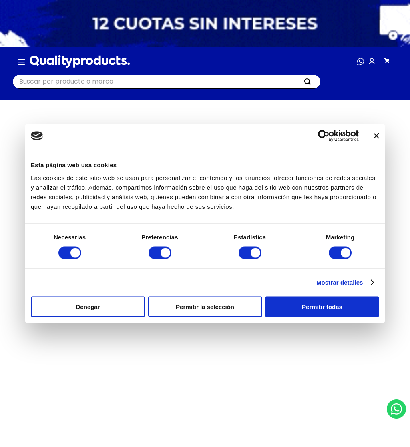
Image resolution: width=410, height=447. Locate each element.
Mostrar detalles (339, 282)
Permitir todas (322, 306)
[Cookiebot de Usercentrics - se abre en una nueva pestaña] (324, 136)
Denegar (88, 306)
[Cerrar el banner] (376, 136)
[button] (21, 61)
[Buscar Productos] (309, 81)
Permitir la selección (205, 306)
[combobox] (166, 82)
